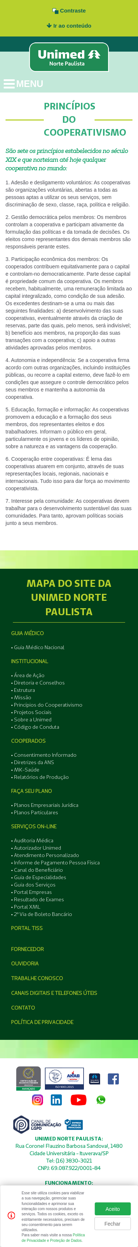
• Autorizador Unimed (36, 847)
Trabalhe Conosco (37, 978)
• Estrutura (23, 690)
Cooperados (28, 741)
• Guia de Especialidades (38, 877)
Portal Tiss (27, 928)
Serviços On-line (33, 826)
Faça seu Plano (31, 791)
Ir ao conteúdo (69, 25)
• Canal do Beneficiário (37, 870)
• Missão (21, 697)
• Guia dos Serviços (33, 884)
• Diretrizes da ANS (32, 762)
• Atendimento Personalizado (45, 855)
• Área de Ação (28, 675)
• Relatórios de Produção (40, 777)
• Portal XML (25, 906)
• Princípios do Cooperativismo (46, 704)
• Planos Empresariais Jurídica (44, 805)
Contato (23, 1007)
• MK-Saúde (25, 769)
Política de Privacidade (42, 1022)
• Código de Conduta (35, 727)
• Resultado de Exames (37, 899)
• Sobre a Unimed (31, 719)
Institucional (29, 661)
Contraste (69, 10)
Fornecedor (27, 949)
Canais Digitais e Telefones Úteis (54, 993)
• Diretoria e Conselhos (38, 682)
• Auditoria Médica (32, 840)
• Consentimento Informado (44, 755)
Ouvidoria (25, 963)
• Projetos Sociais (31, 712)
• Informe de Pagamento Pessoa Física (55, 862)
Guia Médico (27, 633)
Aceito (113, 1209)
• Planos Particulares (34, 812)
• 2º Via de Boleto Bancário (41, 914)
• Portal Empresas (31, 892)
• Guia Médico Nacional (37, 647)
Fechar (113, 1224)
